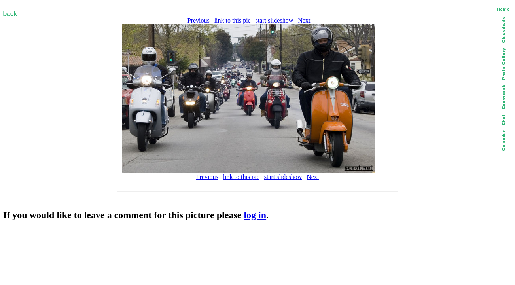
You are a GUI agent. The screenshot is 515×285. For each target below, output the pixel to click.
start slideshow (274, 20)
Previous (198, 20)
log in (255, 215)
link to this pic (232, 20)
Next (304, 20)
